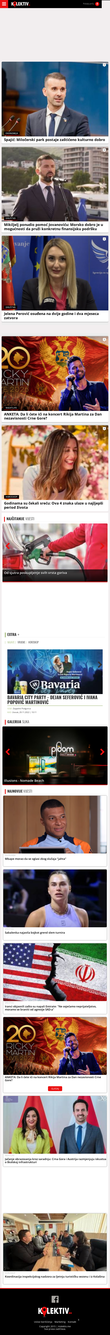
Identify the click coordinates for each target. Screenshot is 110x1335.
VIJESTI (20, 518)
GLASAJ (55, 1088)
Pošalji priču (88, 3)
